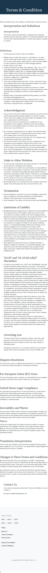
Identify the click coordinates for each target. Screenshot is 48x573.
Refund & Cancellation (8, 542)
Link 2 (9, 519)
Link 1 (3, 519)
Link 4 (3, 523)
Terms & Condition (7, 534)
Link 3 (16, 519)
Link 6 (16, 523)
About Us (4, 531)
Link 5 (9, 523)
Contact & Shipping (7, 545)
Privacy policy (5, 537)
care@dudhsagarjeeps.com (18, 493)
